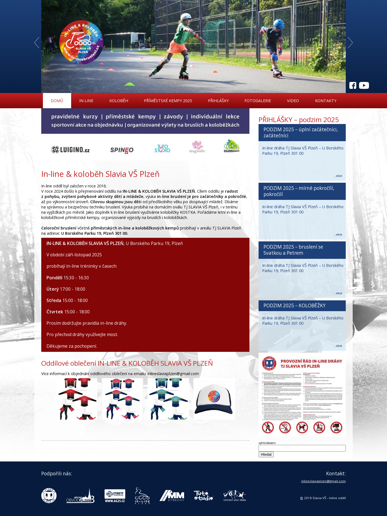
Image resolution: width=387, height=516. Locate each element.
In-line (86, 100)
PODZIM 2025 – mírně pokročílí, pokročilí (299, 191)
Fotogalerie (257, 100)
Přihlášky (218, 100)
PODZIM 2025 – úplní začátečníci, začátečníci (301, 132)
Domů (57, 100)
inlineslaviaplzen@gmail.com (323, 481)
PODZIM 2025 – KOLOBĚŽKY (295, 305)
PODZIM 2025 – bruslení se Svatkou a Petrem (293, 250)
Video (293, 100)
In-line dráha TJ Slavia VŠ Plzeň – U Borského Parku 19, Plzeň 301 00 (303, 150)
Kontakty (325, 100)
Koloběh (118, 100)
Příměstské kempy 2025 (168, 100)
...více (338, 176)
